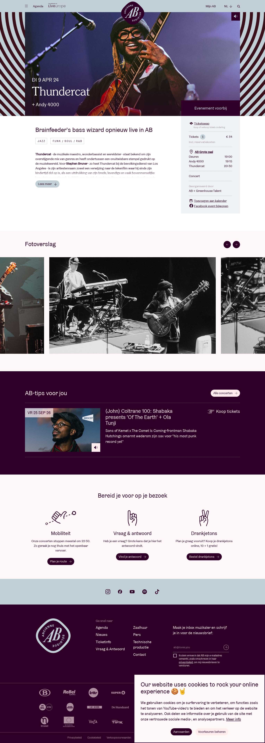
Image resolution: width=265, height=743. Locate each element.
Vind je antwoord (132, 557)
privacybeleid (186, 662)
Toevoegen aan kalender (208, 201)
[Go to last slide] (227, 244)
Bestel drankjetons (204, 557)
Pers (137, 634)
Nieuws (102, 634)
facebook (120, 592)
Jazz (41, 141)
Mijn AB (211, 6)
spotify (144, 591)
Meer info (233, 719)
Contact (139, 654)
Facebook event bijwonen (208, 206)
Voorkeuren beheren (212, 732)
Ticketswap (199, 123)
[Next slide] (236, 244)
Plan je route (61, 561)
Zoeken (238, 6)
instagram (107, 591)
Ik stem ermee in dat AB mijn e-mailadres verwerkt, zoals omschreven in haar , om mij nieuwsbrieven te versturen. (200, 660)
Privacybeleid (74, 737)
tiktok (157, 591)
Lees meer (47, 184)
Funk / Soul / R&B (67, 141)
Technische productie (142, 645)
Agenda (38, 6)
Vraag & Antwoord (110, 649)
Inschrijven (226, 647)
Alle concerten (225, 393)
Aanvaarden (181, 732)
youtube (132, 591)
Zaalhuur (140, 627)
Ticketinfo (103, 642)
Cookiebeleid (94, 737)
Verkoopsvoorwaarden (119, 737)
